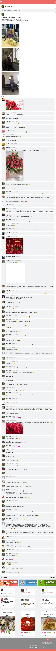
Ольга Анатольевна (10, 260)
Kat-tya (7, 375)
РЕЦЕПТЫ (3, 641)
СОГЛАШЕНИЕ (31, 647)
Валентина (8, 232)
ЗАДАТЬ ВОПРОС (31, 645)
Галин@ (7, 449)
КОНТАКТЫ (36, 645)
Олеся (7, 555)
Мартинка (8, 147)
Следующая (52, 577)
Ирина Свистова (9, 98)
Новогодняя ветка (9, 123)
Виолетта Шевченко (10, 352)
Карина (7, 536)
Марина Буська (9, 566)
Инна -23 (8, 438)
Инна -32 (7, 420)
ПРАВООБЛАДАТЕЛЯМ (32, 639)
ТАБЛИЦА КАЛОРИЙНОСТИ (19, 641)
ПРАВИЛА (35, 647)
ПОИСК (16, 639)
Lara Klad (7, 130)
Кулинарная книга (8, 10)
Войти (53, 2)
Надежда (7, 112)
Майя (7, 480)
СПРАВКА (30, 641)
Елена (7, 285)
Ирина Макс (8, 6)
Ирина (7, 204)
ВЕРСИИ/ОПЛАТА (31, 643)
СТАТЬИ (3, 646)
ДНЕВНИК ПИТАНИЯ (5, 639)
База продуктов (16, 10)
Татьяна (7, 485)
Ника (7, 496)
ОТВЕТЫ (16, 646)
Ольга (7, 331)
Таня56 (7, 522)
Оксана (7, 489)
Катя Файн (8, 143)
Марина (7, 208)
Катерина (8, 363)
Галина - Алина (9, 460)
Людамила (8, 290)
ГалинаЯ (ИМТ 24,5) (10, 213)
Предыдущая (4, 577)
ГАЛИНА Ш (8, 134)
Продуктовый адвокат (10, 256)
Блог (2, 10)
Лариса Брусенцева (10, 441)
